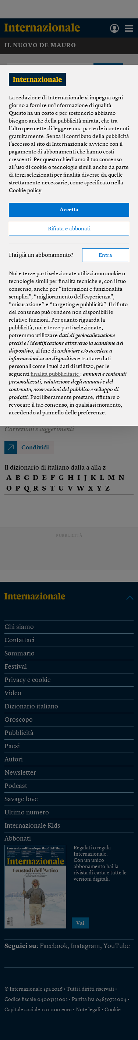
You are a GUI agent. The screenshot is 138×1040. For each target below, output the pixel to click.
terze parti (61, 328)
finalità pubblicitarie (55, 374)
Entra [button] (105, 255)
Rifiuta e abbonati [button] (69, 229)
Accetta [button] (69, 210)
